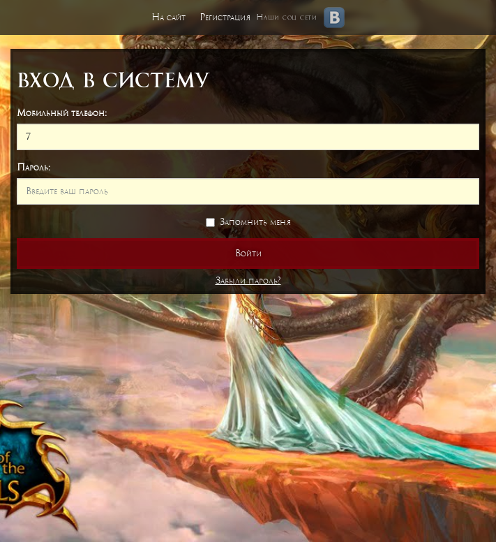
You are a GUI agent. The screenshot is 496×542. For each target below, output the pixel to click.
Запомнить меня (248, 222)
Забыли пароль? (248, 280)
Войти (248, 253)
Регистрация (225, 17)
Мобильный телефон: (62, 113)
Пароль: (33, 167)
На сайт (168, 17)
